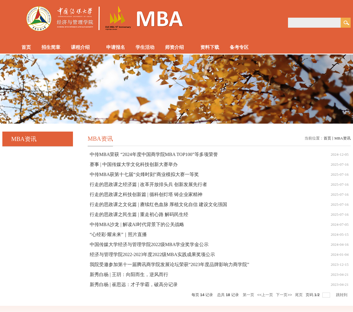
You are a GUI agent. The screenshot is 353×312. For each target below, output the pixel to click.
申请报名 (115, 47)
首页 (26, 47)
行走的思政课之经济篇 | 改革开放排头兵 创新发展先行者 (148, 184)
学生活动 (145, 47)
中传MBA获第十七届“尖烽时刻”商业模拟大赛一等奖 (144, 174)
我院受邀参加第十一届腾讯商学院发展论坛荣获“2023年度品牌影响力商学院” (169, 264)
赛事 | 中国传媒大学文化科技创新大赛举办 (134, 164)
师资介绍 (177, 48)
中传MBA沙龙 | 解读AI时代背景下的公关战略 (137, 224)
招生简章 (50, 47)
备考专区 (242, 48)
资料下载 (209, 47)
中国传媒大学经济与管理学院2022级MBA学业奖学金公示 (149, 244)
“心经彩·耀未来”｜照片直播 (118, 234)
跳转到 (342, 295)
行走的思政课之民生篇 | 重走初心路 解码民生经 (139, 214)
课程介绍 (83, 48)
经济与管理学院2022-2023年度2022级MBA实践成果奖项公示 (152, 254)
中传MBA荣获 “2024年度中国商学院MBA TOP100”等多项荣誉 (154, 154)
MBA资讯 (342, 138)
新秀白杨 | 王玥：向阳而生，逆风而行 (129, 274)
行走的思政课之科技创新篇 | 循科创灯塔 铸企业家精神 (146, 194)
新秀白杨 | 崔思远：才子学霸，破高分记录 (134, 284)
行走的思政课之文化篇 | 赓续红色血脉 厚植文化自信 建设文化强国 (158, 204)
